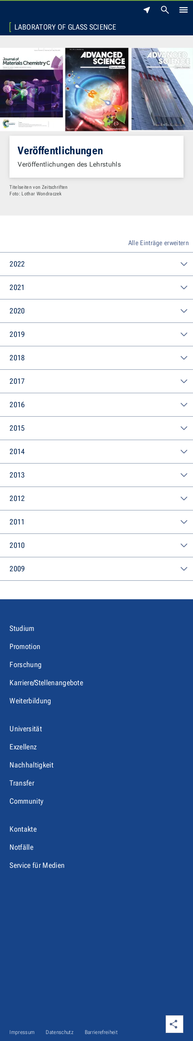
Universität (25, 728)
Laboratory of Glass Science (65, 27)
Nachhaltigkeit (31, 764)
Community (26, 801)
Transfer (21, 783)
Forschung (25, 664)
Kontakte (23, 829)
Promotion (24, 646)
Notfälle (21, 847)
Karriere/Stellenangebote (46, 682)
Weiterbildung (30, 700)
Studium (21, 628)
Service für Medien (37, 865)
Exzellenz (23, 746)
